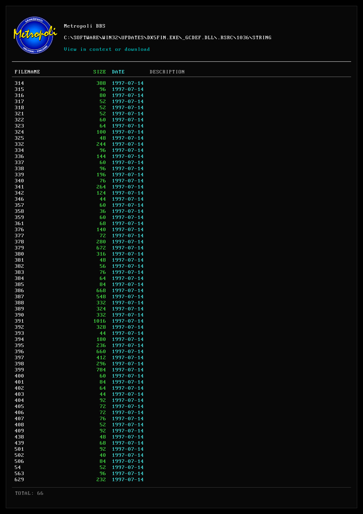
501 (19, 449)
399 (19, 370)
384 (19, 278)
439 (19, 443)
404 (19, 400)
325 (19, 138)
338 (19, 169)
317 (19, 102)
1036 (243, 38)
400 (19, 376)
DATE (118, 72)
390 (19, 315)
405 (19, 406)
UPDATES (133, 38)
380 (19, 254)
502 (19, 455)
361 (19, 224)
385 (19, 284)
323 (19, 126)
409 (19, 431)
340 (19, 181)
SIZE (100, 72)
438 (19, 437)
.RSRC (225, 38)
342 (19, 193)
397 (19, 358)
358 (19, 211)
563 (19, 474)
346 (19, 199)
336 (19, 156)
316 (19, 95)
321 (19, 114)
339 (19, 175)
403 (19, 394)
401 (19, 382)
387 (19, 297)
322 (19, 120)
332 (19, 144)
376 (19, 230)
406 (19, 413)
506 (19, 461)
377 (19, 236)
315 (19, 89)
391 (19, 321)
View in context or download (107, 49)
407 (19, 419)
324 (19, 132)
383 (19, 272)
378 (19, 242)
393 (19, 333)
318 (19, 108)
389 (19, 309)
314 (19, 83)
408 (19, 425)
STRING (262, 38)
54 (18, 467)
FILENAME (27, 72)
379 (19, 248)
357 (19, 205)
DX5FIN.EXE (163, 38)
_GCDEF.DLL (198, 38)
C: (67, 38)
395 (19, 345)
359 (19, 217)
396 (19, 352)
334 (19, 150)
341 (19, 187)
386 (19, 291)
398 (19, 364)
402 (19, 388)
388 (19, 303)
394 (19, 339)
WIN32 (110, 38)
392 (19, 327)
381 (19, 260)
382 (19, 266)
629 (19, 480)
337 (19, 163)
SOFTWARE (86, 38)
